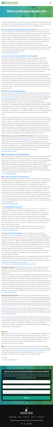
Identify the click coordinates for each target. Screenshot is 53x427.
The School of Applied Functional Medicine (16, 177)
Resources (26, 417)
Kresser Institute (6, 317)
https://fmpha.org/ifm (10, 151)
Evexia (23, 262)
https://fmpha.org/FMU (11, 230)
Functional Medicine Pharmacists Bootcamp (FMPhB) (19, 30)
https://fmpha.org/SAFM (11, 204)
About (20, 417)
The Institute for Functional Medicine (14, 91)
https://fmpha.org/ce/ (10, 292)
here (34, 267)
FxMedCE (18, 267)
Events (33, 417)
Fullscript (9, 262)
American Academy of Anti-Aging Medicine (16, 154)
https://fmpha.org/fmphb (11, 53)
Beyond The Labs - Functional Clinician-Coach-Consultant (21, 56)
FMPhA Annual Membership (33, 348)
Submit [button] (26, 398)
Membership (12, 417)
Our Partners (40, 417)
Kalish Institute (6, 308)
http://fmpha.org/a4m (10, 174)
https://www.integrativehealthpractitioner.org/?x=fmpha (20, 264)
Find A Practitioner (23, 140)
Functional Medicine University (12, 207)
